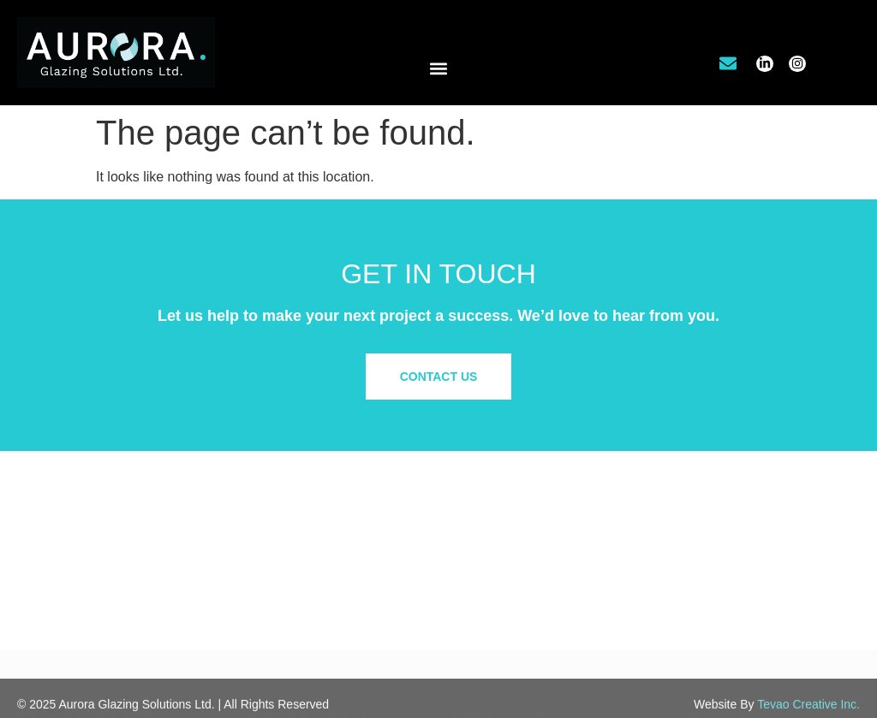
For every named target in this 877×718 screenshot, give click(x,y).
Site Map (689, 623)
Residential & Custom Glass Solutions (548, 580)
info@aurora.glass (291, 615)
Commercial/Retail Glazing (518, 546)
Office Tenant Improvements (522, 563)
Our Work (692, 563)
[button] (439, 69)
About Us (691, 546)
